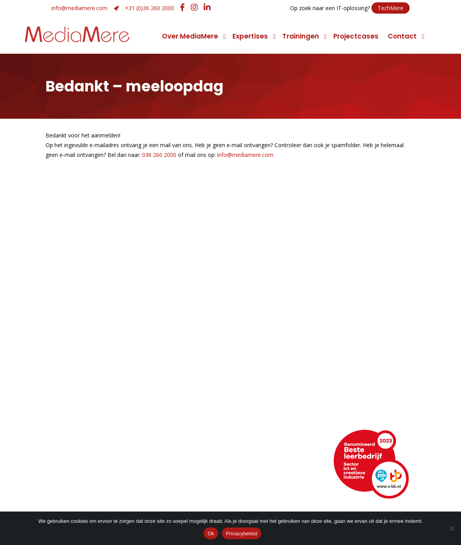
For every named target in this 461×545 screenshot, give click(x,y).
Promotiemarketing (277, 409)
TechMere (390, 8)
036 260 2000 (159, 154)
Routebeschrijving (81, 451)
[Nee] (451, 528)
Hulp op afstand (183, 484)
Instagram (265, 484)
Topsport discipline (83, 387)
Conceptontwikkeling (279, 377)
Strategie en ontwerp (187, 387)
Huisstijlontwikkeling (185, 409)
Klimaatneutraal (78, 398)
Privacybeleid (241, 533)
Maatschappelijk (79, 409)
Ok (211, 533)
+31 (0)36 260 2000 (149, 8)
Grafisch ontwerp (181, 377)
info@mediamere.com (79, 8)
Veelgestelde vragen (86, 484)
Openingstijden (76, 462)
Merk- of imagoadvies (188, 398)
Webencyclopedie (81, 473)
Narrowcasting (269, 420)
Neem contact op (81, 440)
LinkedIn (261, 462)
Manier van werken (83, 377)
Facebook (265, 473)
